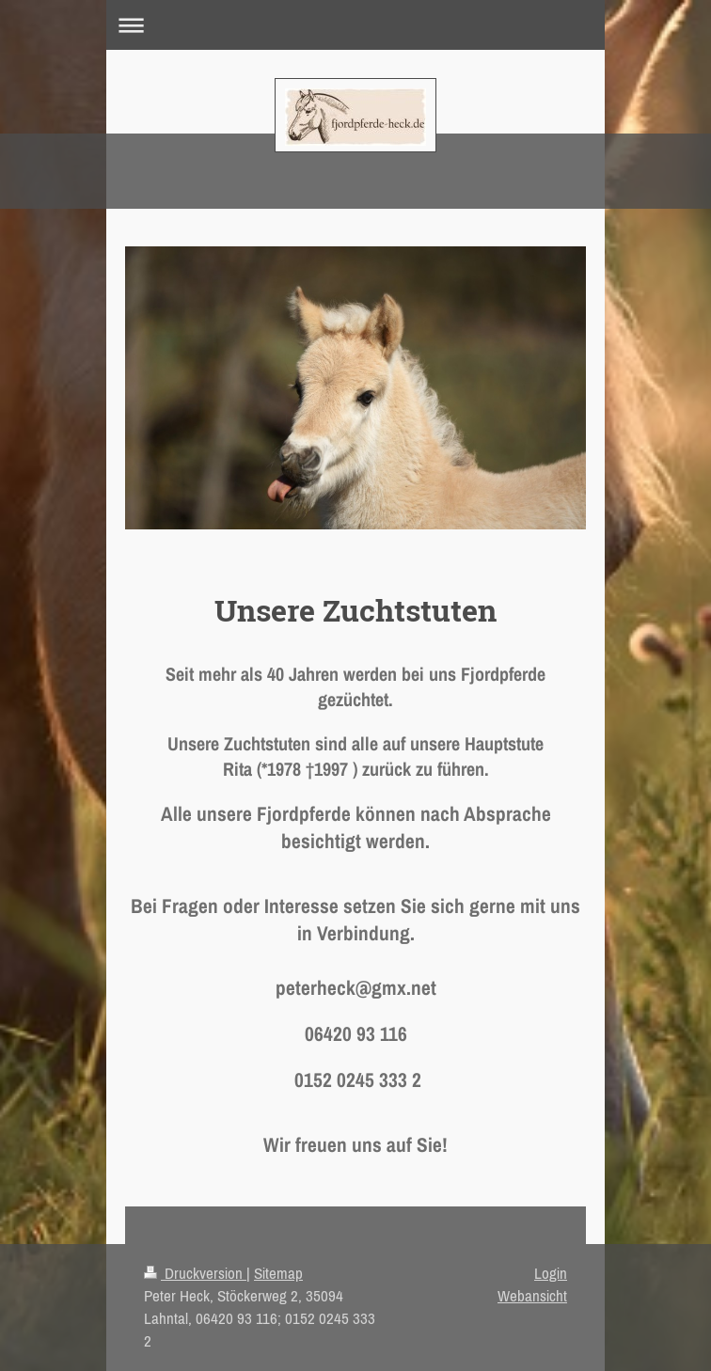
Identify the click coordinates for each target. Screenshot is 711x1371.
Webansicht (532, 1295)
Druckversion (195, 1273)
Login (550, 1273)
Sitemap (278, 1273)
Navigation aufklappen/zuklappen (355, 25)
